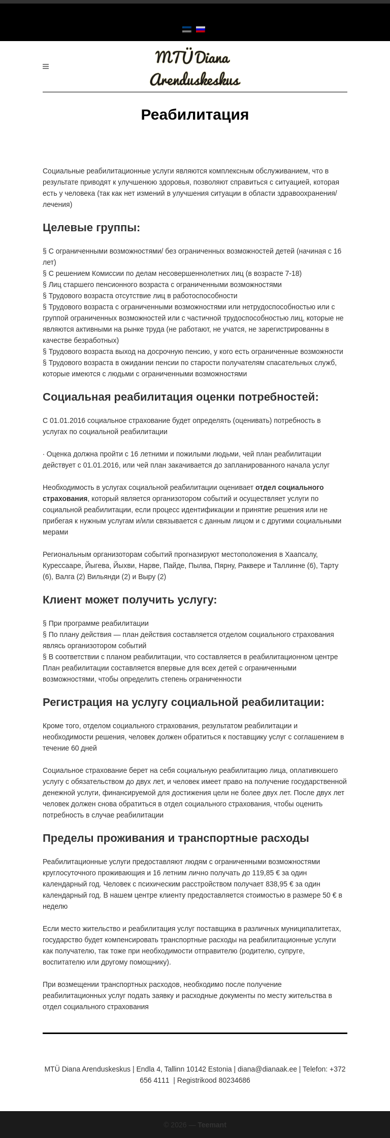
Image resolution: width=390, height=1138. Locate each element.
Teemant (212, 1125)
